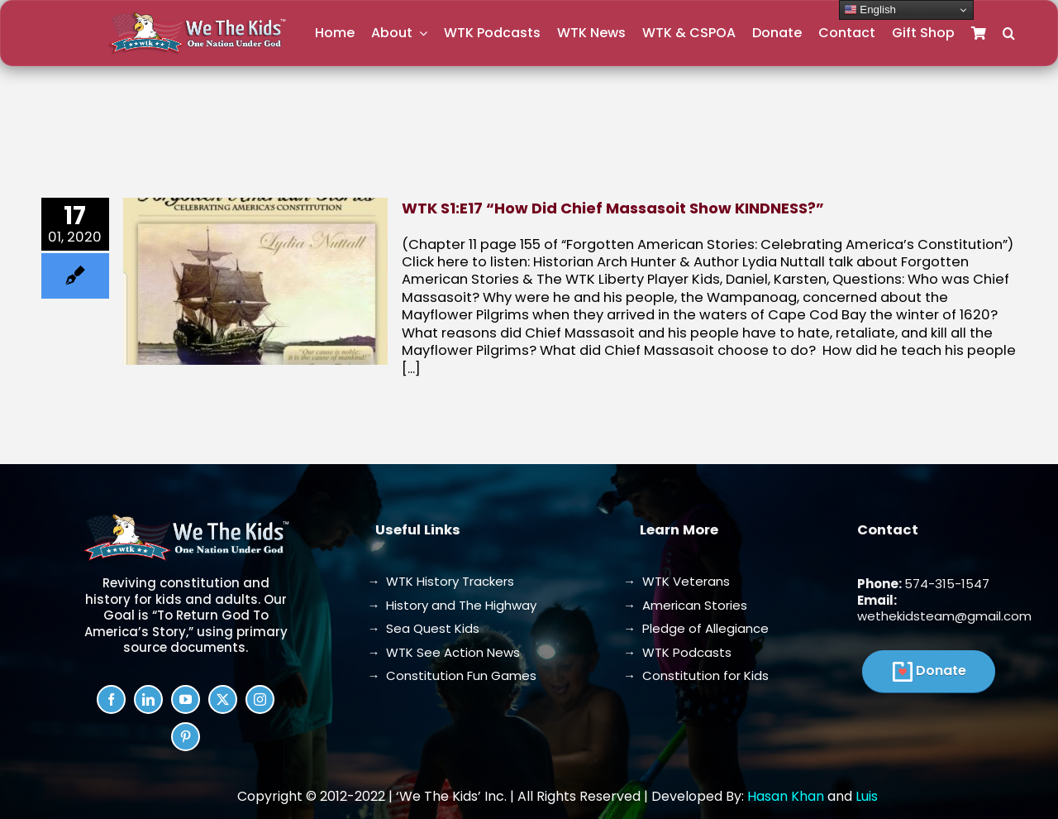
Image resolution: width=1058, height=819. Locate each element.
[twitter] (222, 699)
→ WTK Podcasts (677, 652)
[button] (1009, 33)
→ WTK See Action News (443, 652)
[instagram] (259, 699)
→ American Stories (685, 605)
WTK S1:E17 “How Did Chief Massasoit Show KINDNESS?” (613, 208)
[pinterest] (185, 736)
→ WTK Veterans (676, 581)
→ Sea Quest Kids (423, 628)
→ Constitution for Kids (696, 675)
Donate (941, 670)
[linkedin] (148, 699)
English (870, 10)
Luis (866, 796)
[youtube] (185, 699)
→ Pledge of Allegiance (696, 628)
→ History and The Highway (451, 605)
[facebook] (111, 699)
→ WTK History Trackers (440, 581)
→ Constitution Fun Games (451, 675)
